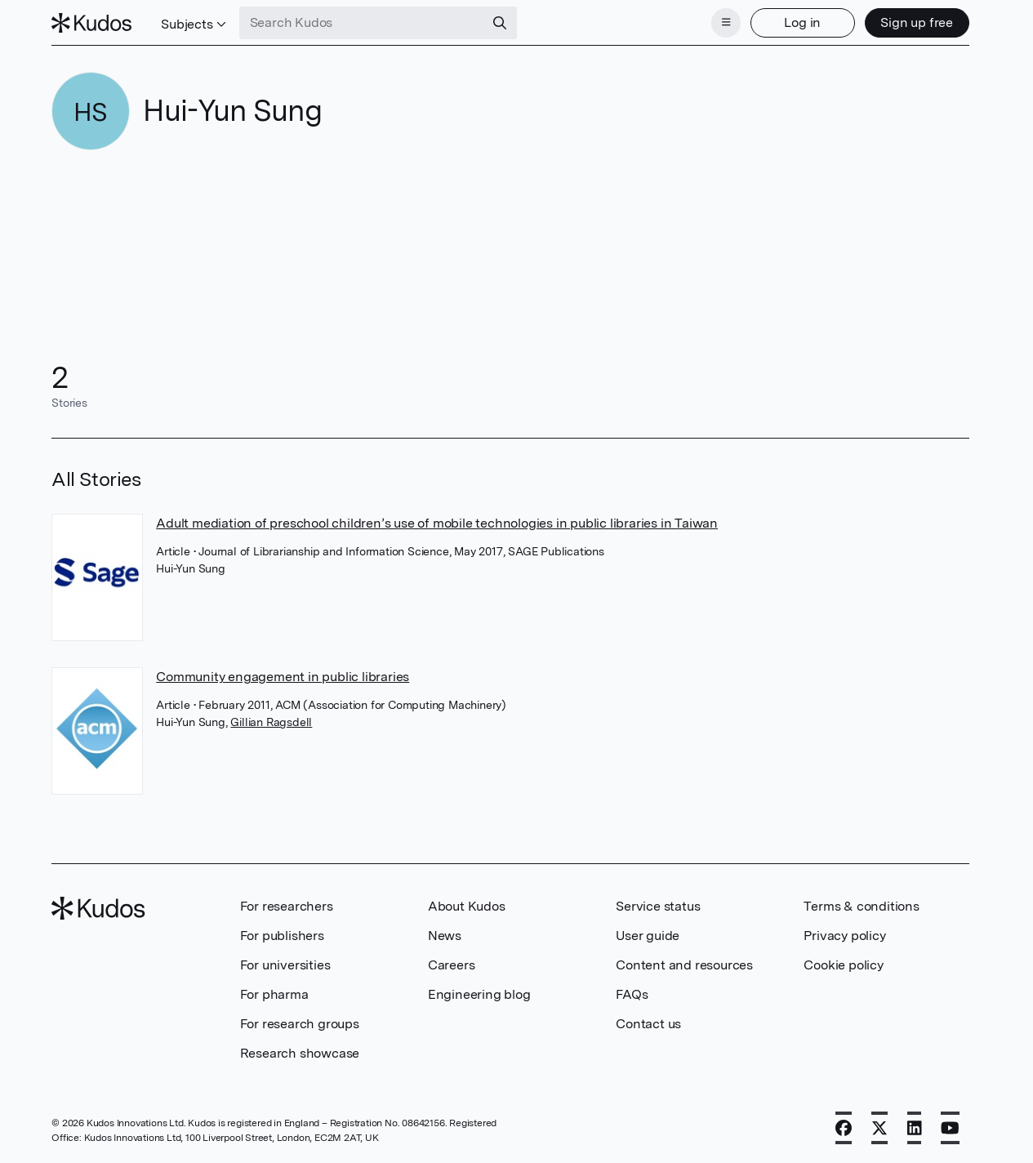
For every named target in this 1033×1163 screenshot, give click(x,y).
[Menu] (726, 23)
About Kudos (466, 906)
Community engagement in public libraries (282, 676)
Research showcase (300, 1053)
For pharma (274, 994)
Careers (451, 965)
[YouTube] (950, 1128)
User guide (647, 935)
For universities (285, 965)
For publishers (282, 935)
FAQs (632, 994)
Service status (658, 906)
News (444, 935)
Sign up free (916, 22)
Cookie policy (843, 965)
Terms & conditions (861, 906)
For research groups (299, 1024)
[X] (879, 1128)
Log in (802, 22)
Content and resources (684, 965)
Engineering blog (479, 994)
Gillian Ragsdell (271, 722)
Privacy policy (844, 935)
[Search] (499, 22)
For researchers (286, 906)
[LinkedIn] (914, 1128)
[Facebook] (843, 1128)
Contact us (648, 1024)
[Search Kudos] (361, 22)
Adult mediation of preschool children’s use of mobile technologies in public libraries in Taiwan (437, 523)
